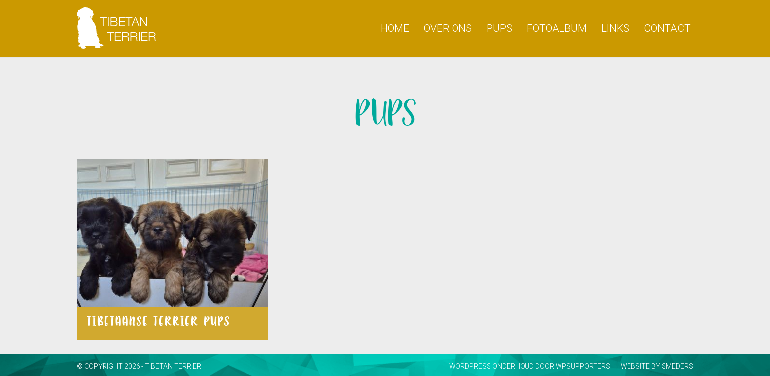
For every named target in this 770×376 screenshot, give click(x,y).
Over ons (448, 28)
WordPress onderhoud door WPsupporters (529, 366)
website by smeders (657, 366)
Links (615, 28)
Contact (667, 28)
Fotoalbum (557, 28)
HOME (395, 28)
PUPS (499, 28)
